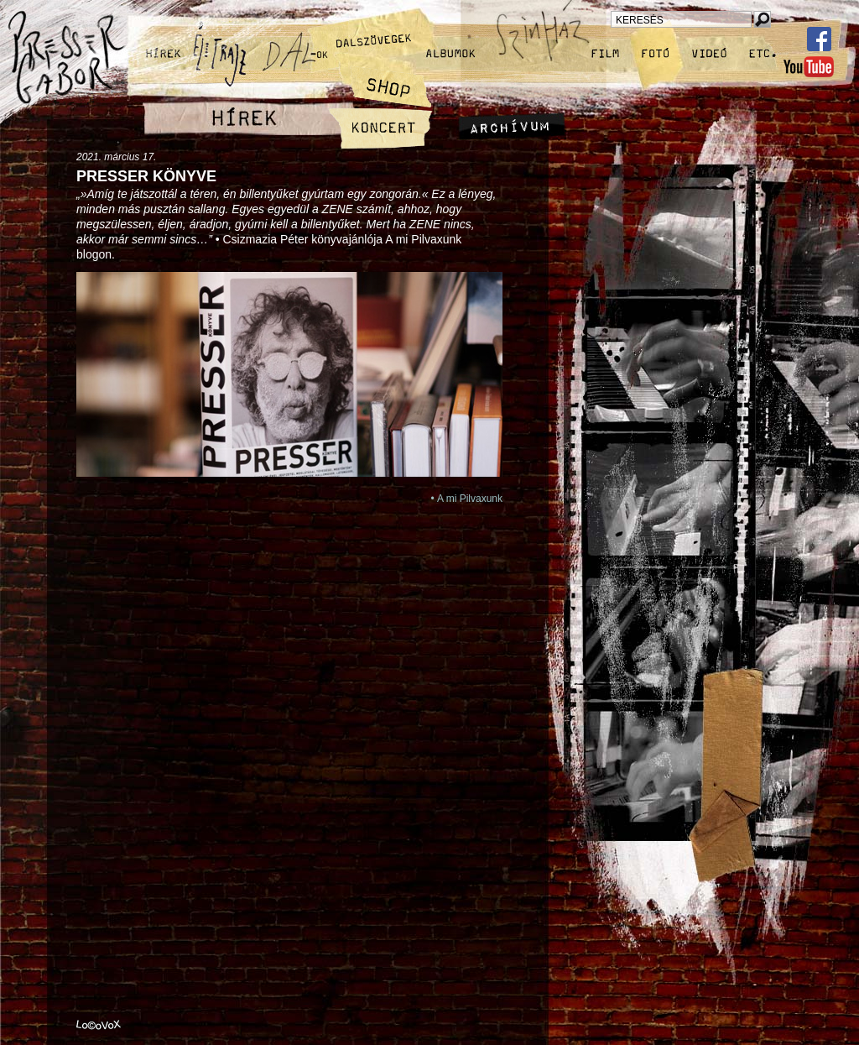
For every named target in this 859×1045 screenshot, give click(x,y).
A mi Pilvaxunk (469, 498)
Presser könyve (146, 176)
